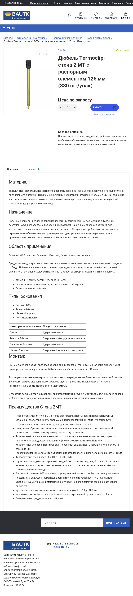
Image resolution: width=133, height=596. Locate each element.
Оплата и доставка (85, 3)
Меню (9, 28)
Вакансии (117, 3)
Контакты (104, 3)
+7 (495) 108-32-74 (12, 3)
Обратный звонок (38, 3)
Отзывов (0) (33, 169)
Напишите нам (60, 548)
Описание (13, 169)
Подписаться (116, 524)
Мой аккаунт (112, 15)
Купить (104, 107)
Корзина (125, 15)
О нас (57, 3)
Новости (67, 3)
